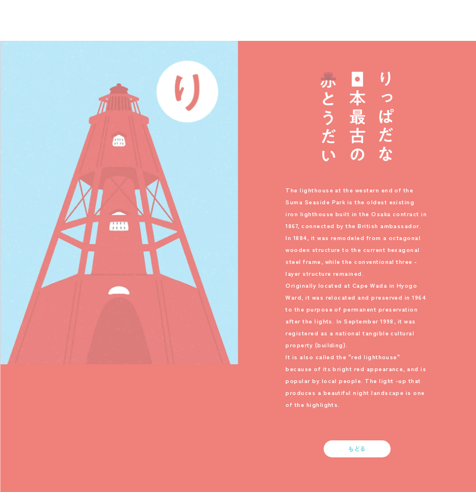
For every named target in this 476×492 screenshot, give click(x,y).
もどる (357, 448)
